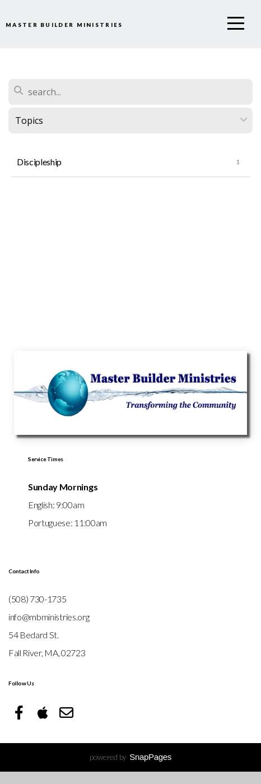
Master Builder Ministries (111, 12)
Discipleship (39, 174)
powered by (130, 769)
